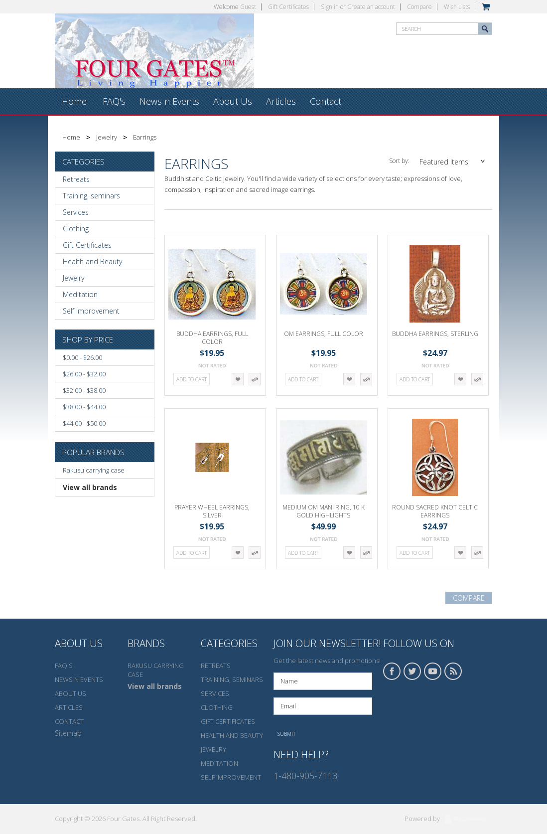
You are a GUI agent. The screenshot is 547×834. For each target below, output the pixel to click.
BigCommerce (468, 819)
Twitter (412, 671)
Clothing (76, 228)
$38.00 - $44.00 (84, 406)
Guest (248, 6)
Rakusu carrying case (94, 470)
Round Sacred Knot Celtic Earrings (435, 511)
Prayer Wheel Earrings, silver (212, 511)
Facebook (392, 671)
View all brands (90, 487)
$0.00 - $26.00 (82, 357)
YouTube (433, 671)
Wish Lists (457, 6)
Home (71, 137)
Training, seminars (91, 195)
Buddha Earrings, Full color (212, 338)
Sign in (330, 6)
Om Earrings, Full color (323, 334)
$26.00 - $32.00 (84, 373)
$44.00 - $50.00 (84, 423)
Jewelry (106, 137)
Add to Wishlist (238, 379)
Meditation (80, 294)
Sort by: (399, 161)
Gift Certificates (288, 6)
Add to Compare (255, 379)
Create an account (371, 6)
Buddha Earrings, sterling (435, 334)
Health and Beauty (92, 261)
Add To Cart (191, 379)
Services (76, 212)
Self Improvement (91, 311)
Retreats (76, 179)
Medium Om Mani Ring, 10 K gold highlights (323, 511)
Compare (419, 6)
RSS (453, 671)
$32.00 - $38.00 (84, 390)
